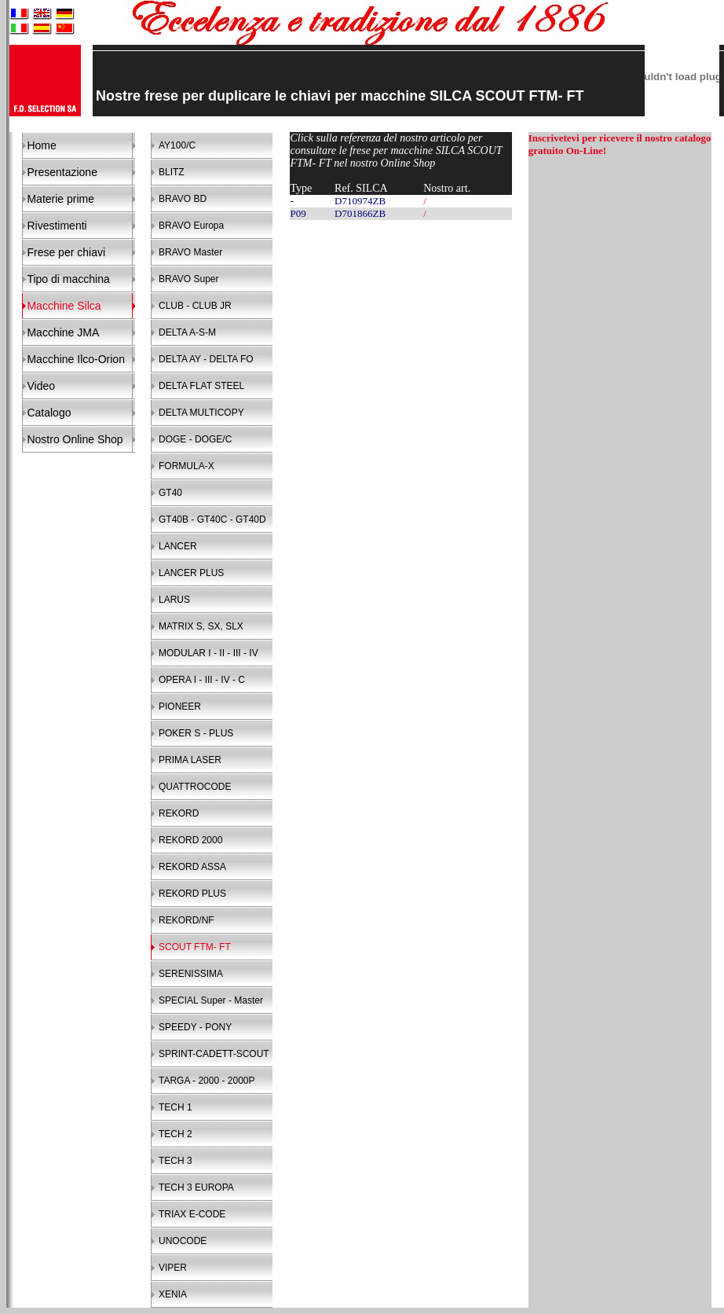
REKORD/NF (186, 920)
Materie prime (60, 199)
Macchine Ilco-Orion (76, 359)
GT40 (170, 492)
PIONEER (180, 706)
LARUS (174, 599)
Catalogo (49, 412)
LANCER (178, 546)
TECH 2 (175, 1134)
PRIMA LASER (190, 759)
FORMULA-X (186, 466)
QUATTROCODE (195, 786)
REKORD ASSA (192, 866)
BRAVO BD (183, 198)
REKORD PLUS (192, 893)
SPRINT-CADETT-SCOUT (214, 1053)
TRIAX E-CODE (192, 1214)
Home (41, 145)
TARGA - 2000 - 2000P (207, 1080)
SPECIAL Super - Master (211, 1000)
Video (41, 386)
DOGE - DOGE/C (195, 439)
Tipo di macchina (68, 279)
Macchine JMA (63, 332)
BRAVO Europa (191, 225)
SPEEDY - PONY (195, 1027)
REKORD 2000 (190, 840)
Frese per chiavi (66, 252)
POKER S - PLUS (196, 733)
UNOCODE (183, 1240)
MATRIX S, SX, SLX (201, 626)
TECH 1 (175, 1107)
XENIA (173, 1294)
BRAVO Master (190, 252)
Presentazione (62, 172)
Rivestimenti (56, 225)
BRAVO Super (188, 278)
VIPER (173, 1267)
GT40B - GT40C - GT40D (212, 519)
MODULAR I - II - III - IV (208, 653)
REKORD (179, 813)
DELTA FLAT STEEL (201, 385)
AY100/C (177, 145)
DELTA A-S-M (187, 332)
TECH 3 (175, 1160)
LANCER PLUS (191, 572)
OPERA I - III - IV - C (202, 679)
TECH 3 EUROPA (196, 1187)
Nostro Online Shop (74, 439)
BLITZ (172, 172)
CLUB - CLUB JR (195, 305)
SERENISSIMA (191, 973)
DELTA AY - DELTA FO (206, 359)
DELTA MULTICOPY (201, 412)
